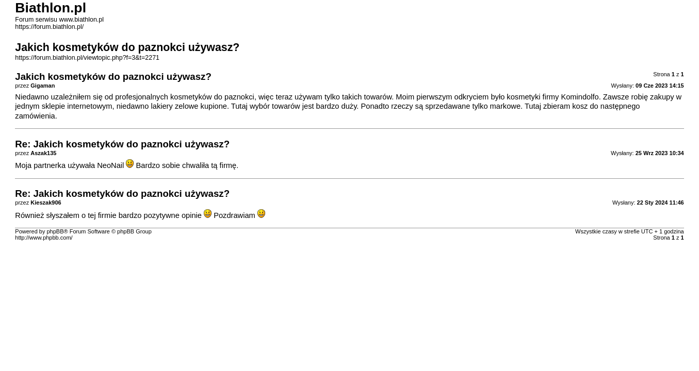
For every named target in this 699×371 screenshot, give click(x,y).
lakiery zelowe (174, 106)
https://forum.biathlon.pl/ (49, 26)
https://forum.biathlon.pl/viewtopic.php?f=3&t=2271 (87, 57)
